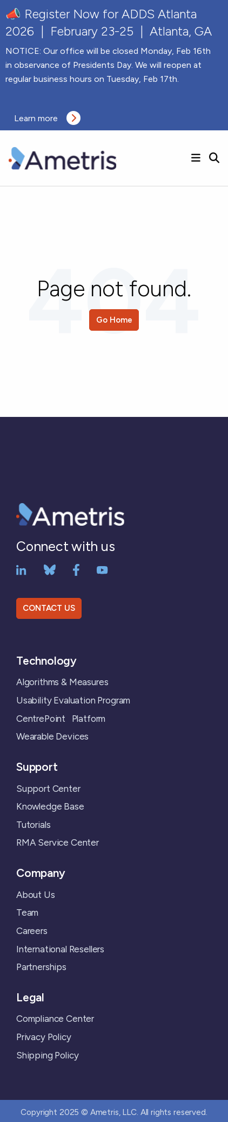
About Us (35, 894)
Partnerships (41, 966)
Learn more (47, 118)
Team (27, 912)
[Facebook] (76, 569)
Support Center (48, 788)
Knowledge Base (50, 806)
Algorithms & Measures (62, 682)
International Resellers (60, 949)
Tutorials (33, 824)
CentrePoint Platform (60, 718)
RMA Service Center (57, 842)
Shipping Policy (47, 1055)
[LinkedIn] (21, 569)
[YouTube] (102, 569)
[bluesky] (50, 569)
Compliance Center (55, 1018)
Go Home (114, 320)
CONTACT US (49, 608)
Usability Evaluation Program (73, 700)
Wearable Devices (52, 736)
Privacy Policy (43, 1037)
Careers (32, 930)
